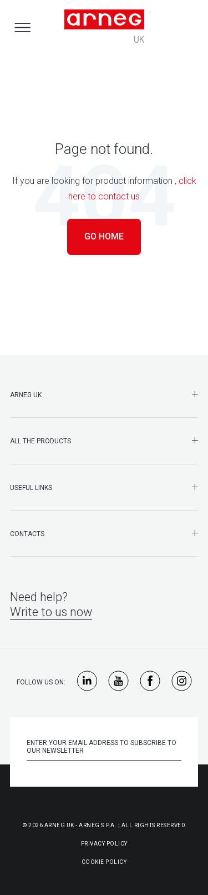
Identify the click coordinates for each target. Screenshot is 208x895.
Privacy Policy (104, 844)
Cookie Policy (104, 862)
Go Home (104, 236)
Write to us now (51, 612)
